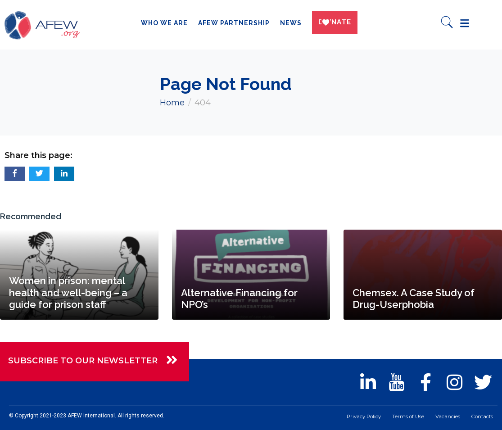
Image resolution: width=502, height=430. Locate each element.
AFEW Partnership (231, 23)
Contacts (481, 417)
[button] (15, 174)
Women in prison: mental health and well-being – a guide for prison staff (68, 292)
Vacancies (446, 417)
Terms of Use (406, 417)
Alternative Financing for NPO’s (239, 298)
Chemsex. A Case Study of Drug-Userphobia (414, 298)
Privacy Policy (360, 417)
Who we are (161, 23)
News (288, 23)
